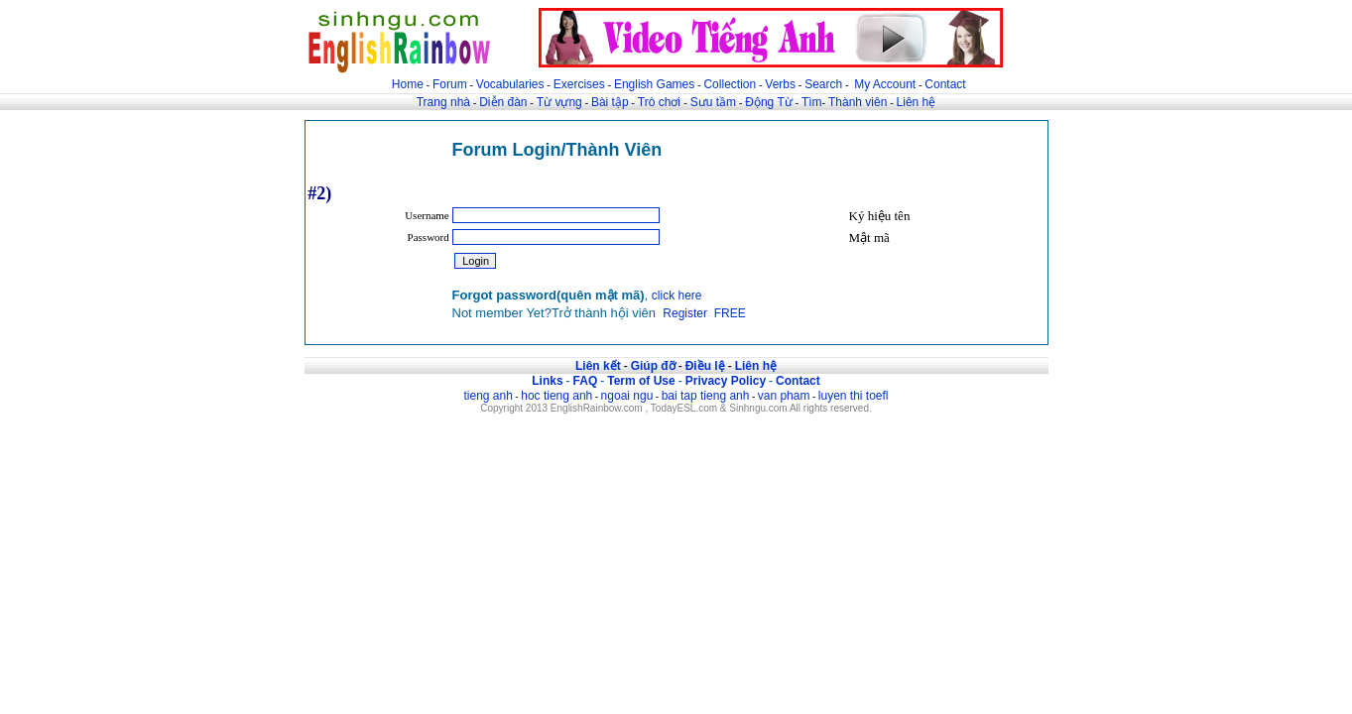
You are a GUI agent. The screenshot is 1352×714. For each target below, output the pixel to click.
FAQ (585, 381)
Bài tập (610, 102)
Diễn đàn (503, 102)
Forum (449, 84)
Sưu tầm (713, 102)
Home (408, 84)
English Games (654, 84)
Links (547, 381)
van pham (784, 396)
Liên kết (598, 366)
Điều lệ (705, 366)
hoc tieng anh (556, 396)
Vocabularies (510, 84)
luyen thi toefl (853, 396)
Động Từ (768, 102)
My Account (885, 84)
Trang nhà (443, 102)
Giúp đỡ (653, 366)
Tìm (811, 102)
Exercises (579, 84)
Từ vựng (559, 102)
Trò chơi (661, 102)
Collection (729, 84)
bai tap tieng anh (706, 396)
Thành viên (857, 102)
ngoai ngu (627, 396)
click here (677, 295)
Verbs (780, 84)
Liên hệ (916, 102)
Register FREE (704, 313)
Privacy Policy (725, 381)
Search (823, 84)
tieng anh (487, 396)
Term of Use (641, 381)
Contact (944, 84)
